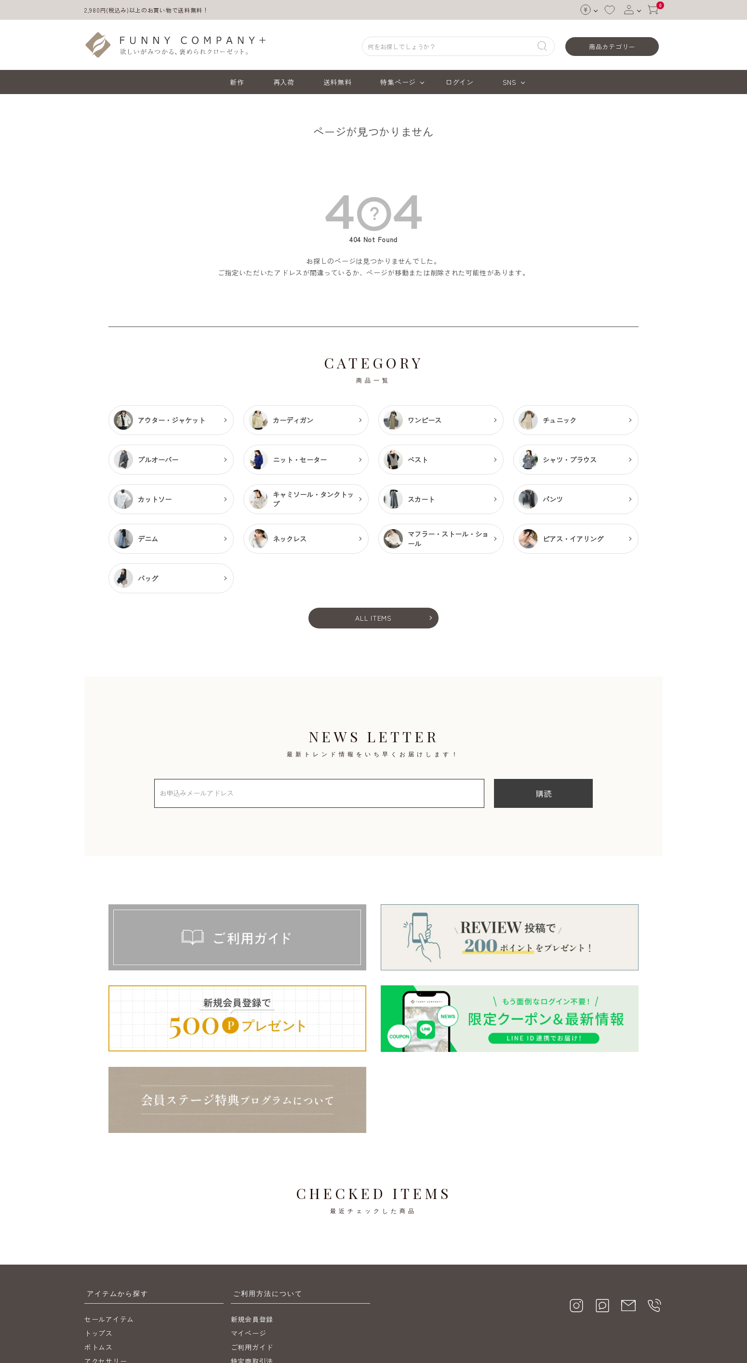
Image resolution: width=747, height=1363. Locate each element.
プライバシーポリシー (266, 1292)
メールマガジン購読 (262, 1306)
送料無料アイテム (112, 1292)
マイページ (249, 1250)
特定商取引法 (252, 1278)
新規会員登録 (252, 1236)
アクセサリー (105, 1278)
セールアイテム (109, 1236)
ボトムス (98, 1264)
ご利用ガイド (252, 1264)
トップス (98, 1250)
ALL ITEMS (373, 618)
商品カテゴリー (612, 46)
